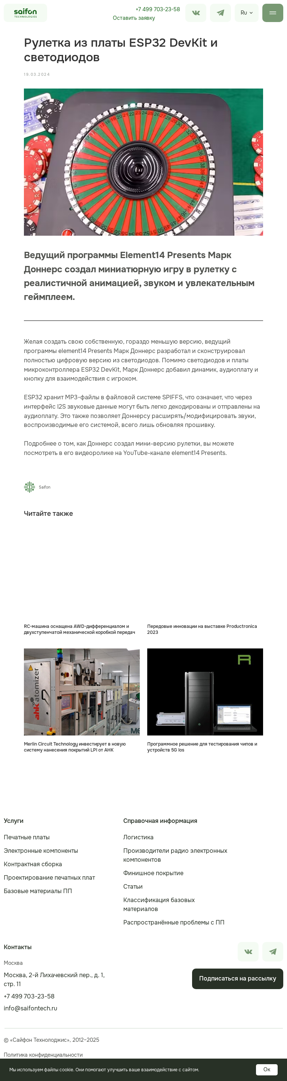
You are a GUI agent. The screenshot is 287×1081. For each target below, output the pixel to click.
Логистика (138, 837)
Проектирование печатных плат (49, 878)
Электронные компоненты (41, 851)
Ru (244, 12)
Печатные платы (27, 837)
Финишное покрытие (153, 873)
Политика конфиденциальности (43, 1054)
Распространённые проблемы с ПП (174, 922)
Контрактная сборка (33, 864)
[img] (220, 13)
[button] (133, 18)
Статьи (133, 886)
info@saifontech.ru (30, 1008)
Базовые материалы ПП (38, 891)
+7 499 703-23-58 (158, 9)
